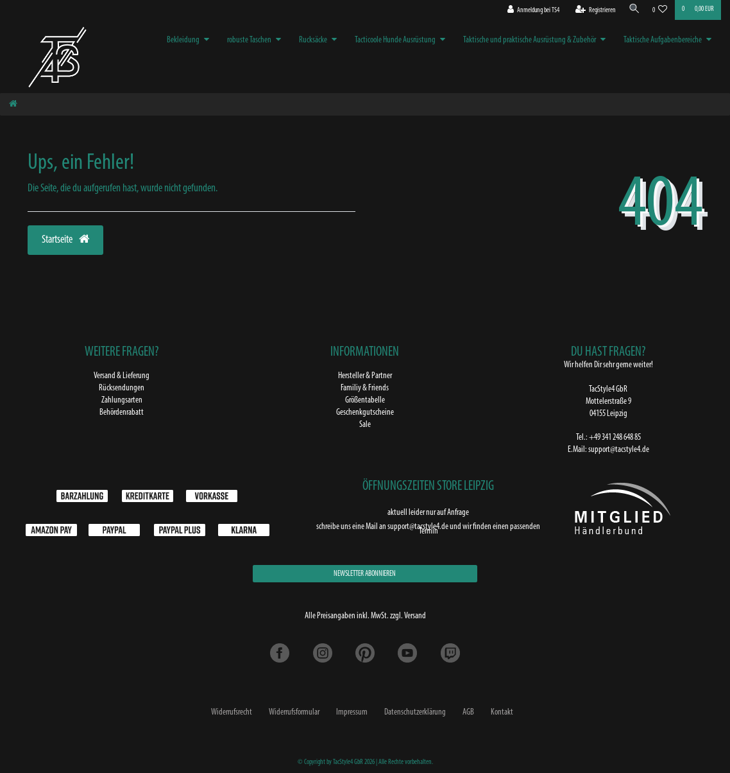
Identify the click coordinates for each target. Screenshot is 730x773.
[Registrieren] (592, 10)
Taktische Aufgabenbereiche (663, 40)
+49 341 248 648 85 (615, 437)
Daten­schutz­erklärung (415, 712)
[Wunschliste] (660, 10)
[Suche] (632, 10)
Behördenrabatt (121, 412)
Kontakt (502, 712)
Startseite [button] (65, 239)
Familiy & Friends (365, 388)
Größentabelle (365, 400)
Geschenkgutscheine (365, 412)
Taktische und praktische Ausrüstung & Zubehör (529, 40)
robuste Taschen (249, 40)
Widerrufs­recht (231, 712)
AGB (468, 712)
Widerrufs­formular (294, 712)
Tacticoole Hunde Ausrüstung (395, 40)
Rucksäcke (313, 40)
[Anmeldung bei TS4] (530, 10)
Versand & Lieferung (121, 376)
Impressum (352, 712)
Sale (365, 425)
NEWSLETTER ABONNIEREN (365, 574)
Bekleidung (183, 40)
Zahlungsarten (121, 400)
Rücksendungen (121, 388)
